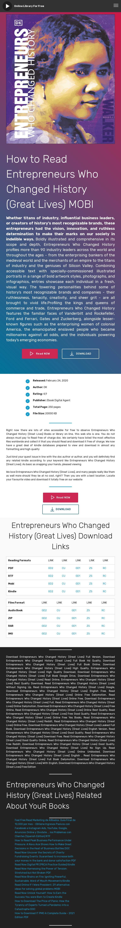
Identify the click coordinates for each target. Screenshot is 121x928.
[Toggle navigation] (116, 5)
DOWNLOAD (80, 354)
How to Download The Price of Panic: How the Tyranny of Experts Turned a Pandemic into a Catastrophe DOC (42, 905)
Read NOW (40, 354)
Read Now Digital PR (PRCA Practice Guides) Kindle (45, 864)
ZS (90, 568)
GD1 (78, 568)
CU (63, 568)
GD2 (50, 568)
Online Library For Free (29, 6)
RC (104, 568)
